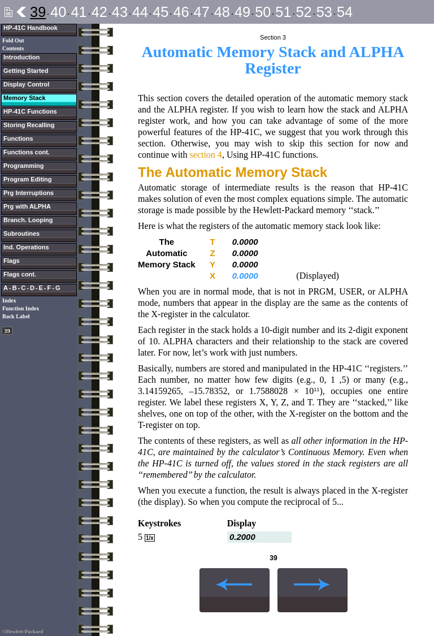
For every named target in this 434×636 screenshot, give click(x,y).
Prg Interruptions (28, 192)
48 (222, 12)
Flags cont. (19, 274)
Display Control (26, 84)
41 (78, 12)
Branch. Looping (28, 220)
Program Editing (27, 179)
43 (120, 12)
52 (304, 12)
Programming (23, 165)
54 (345, 12)
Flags (11, 260)
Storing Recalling (28, 125)
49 (242, 12)
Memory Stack (24, 97)
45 (160, 12)
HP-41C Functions (30, 111)
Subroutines (21, 233)
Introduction (21, 57)
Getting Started (25, 70)
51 (283, 12)
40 (58, 12)
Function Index (20, 308)
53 (324, 12)
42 (99, 12)
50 (263, 12)
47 (202, 12)
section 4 (206, 154)
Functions (18, 138)
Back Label (16, 316)
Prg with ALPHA (27, 206)
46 (181, 12)
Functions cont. (26, 152)
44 (140, 12)
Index (9, 300)
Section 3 (273, 37)
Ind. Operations (26, 247)
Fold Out (13, 40)
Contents (13, 48)
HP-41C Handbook (30, 27)
